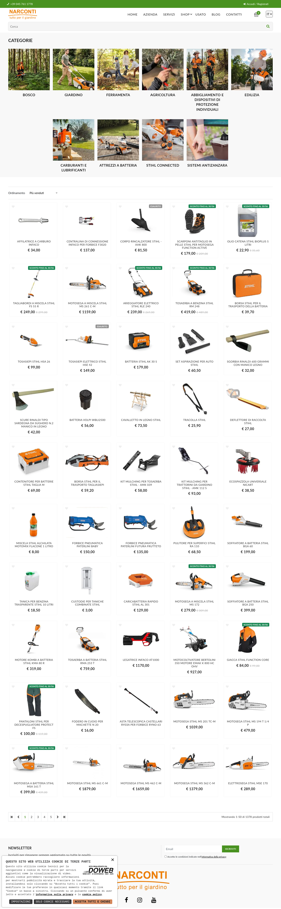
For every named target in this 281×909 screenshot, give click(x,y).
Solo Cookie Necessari (53, 901)
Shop (187, 14)
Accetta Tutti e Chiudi (92, 901)
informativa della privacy (214, 856)
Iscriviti (230, 848)
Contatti (234, 14)
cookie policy (92, 894)
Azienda (150, 14)
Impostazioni (21, 901)
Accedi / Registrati (256, 4)
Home (133, 14)
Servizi (169, 14)
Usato (200, 14)
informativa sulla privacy (54, 894)
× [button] (112, 860)
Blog (216, 14)
